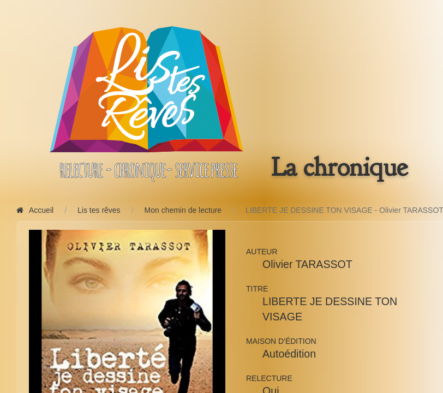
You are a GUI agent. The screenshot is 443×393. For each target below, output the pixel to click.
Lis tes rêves (99, 210)
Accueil (34, 210)
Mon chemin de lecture (183, 210)
